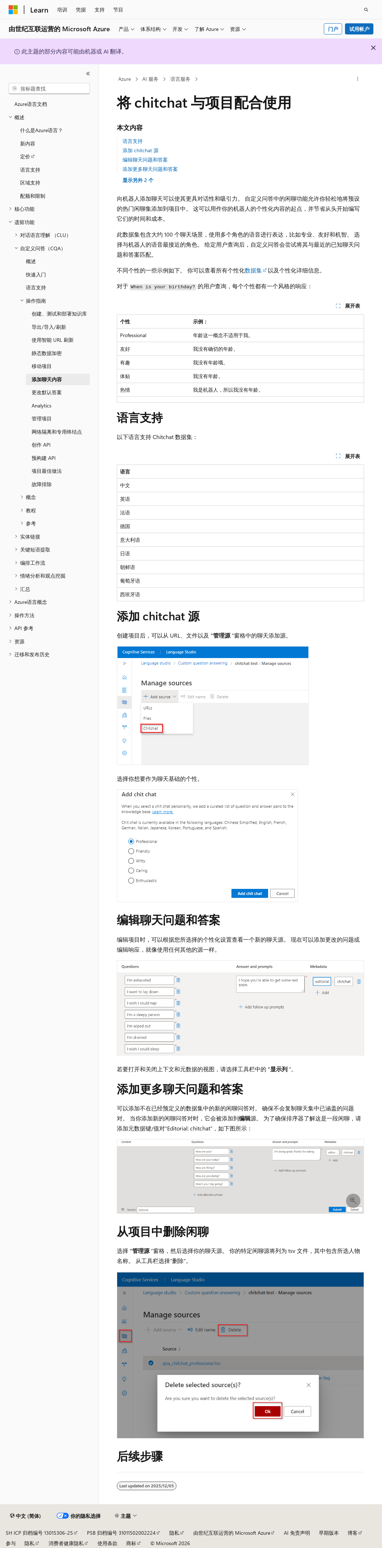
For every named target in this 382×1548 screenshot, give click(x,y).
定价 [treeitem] (25, 156)
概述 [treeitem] (31, 261)
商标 (131, 1543)
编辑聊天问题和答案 (145, 159)
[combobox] (49, 88)
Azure (124, 78)
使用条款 (107, 1543)
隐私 (174, 1532)
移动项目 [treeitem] (42, 366)
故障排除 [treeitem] (42, 484)
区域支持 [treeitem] (30, 182)
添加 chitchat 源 (140, 150)
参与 (11, 1543)
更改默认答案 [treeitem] (47, 392)
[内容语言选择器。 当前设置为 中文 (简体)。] (25, 1516)
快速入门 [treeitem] (36, 274)
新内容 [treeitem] (27, 143)
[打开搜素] (366, 9)
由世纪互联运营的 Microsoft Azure (231, 1532)
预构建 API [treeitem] (44, 457)
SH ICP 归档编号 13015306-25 (39, 1532)
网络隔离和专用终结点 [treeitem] (57, 431)
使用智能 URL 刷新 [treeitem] (53, 339)
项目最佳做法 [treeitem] (47, 470)
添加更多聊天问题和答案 (150, 168)
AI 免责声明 (297, 1532)
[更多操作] (357, 79)
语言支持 (133, 140)
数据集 (253, 270)
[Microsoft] (13, 9)
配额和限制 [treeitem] (32, 195)
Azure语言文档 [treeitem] (30, 104)
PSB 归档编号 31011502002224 (121, 1532)
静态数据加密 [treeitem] (47, 353)
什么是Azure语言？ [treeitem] (41, 130)
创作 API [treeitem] (41, 444)
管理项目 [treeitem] (42, 418)
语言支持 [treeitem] (30, 169)
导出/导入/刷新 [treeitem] (49, 326)
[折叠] (88, 73)
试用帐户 (359, 28)
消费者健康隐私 (66, 1543)
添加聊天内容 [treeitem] (47, 379)
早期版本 (329, 1532)
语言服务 (180, 78)
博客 (353, 1532)
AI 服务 (150, 78)
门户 (333, 28)
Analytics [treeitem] (41, 405)
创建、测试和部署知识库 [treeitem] (59, 313)
